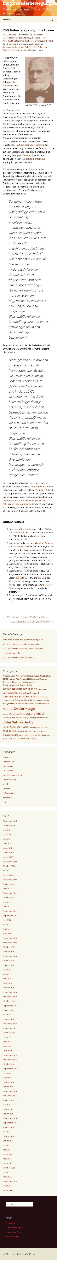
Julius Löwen (16, 50)
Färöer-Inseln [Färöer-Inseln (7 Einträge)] (8, 709)
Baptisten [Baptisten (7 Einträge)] (48, 676)
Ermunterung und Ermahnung (29, 44)
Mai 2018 (6, 1014)
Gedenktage (8, 47)
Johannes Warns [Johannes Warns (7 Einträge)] (42, 717)
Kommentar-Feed (13, 1232)
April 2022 (7, 906)
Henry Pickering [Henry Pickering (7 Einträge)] (29, 717)
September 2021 (10, 915)
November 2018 (10, 996)
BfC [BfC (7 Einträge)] (28, 679)
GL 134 (7, 123)
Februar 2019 (8, 987)
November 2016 (10, 1059)
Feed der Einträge (14, 1227)
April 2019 (7, 978)
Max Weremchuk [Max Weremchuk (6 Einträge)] (40, 727)
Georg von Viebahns (22, 155)
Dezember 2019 (10, 956)
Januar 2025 (8, 857)
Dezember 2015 (10, 1091)
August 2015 (8, 1100)
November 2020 (10, 942)
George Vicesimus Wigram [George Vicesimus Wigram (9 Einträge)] (15, 714)
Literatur (26, 37)
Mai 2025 (6, 839)
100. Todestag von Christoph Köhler (32, 621)
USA (4, 802)
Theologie (35, 37)
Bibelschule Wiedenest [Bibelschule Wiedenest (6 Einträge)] (38, 679)
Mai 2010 (6, 1185)
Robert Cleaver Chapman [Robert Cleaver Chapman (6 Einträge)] (27, 735)
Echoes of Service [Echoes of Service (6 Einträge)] (42, 700)
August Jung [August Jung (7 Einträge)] (39, 676)
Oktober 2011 (9, 1167)
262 (39, 577)
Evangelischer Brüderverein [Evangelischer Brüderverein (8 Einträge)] (15, 703)
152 (24, 567)
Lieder (25, 50)
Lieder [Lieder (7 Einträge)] (31, 727)
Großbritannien (9, 779)
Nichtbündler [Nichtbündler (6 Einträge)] (27, 731)
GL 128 (15, 120)
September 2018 (10, 1005)
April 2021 (7, 929)
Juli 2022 (6, 902)
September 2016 (10, 1068)
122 (15, 567)
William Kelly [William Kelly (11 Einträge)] (29, 738)
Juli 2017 (6, 1037)
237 (26, 577)
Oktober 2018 (9, 1001)
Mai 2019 (6, 974)
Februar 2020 (8, 951)
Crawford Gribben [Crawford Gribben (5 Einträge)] (9, 700)
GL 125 (27, 116)
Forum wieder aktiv (11, 653)
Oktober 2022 (9, 897)
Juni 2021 (7, 920)
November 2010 (10, 1181)
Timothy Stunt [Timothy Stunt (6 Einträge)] (16, 739)
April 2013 (7, 1149)
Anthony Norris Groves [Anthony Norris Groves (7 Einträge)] (25, 676)
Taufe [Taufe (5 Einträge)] (48, 735)
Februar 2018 (8, 1019)
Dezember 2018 (10, 992)
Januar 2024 (8, 875)
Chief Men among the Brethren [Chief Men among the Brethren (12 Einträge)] (19, 696)
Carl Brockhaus (9, 44)
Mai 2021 (6, 924)
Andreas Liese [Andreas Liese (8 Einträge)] (9, 676)
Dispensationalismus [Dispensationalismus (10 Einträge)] (25, 700)
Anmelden (10, 1223)
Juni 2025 (7, 834)
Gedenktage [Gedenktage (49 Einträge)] (24, 708)
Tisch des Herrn (36, 50)
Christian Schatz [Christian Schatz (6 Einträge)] (42, 697)
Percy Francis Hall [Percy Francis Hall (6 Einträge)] (39, 731)
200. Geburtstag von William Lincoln (18, 657)
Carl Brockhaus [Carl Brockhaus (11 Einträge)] (10, 692)
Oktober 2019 (9, 960)
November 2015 (10, 1095)
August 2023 (8, 884)
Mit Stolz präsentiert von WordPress (19, 1254)
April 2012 (7, 1158)
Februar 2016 (8, 1082)
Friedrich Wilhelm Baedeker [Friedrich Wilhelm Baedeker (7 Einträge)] (38, 703)
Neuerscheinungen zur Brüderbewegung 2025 (23, 639)
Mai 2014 (6, 1131)
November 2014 (10, 1118)
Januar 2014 (8, 1140)
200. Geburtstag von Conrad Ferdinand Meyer (23, 648)
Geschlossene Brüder (12, 37)
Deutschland (26, 34)
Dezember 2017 (10, 1023)
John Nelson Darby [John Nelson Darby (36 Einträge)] (18, 722)
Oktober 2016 (9, 1064)
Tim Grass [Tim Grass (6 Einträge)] (7, 739)
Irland (5, 784)
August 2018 (8, 1010)
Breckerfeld (47, 41)
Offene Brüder (9, 793)
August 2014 (8, 1127)
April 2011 (7, 1176)
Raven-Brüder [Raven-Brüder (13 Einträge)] (10, 735)
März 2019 (7, 983)
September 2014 (10, 1122)
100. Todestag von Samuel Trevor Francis (21, 644)
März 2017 (7, 1046)
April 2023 (7, 888)
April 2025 (7, 843)
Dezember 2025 (10, 821)
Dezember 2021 (10, 911)
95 (51, 563)
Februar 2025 (8, 852)
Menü (6, 19)
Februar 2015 (8, 1109)
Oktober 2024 (9, 866)
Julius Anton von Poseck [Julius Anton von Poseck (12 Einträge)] (16, 727)
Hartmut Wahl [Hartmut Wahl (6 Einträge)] (8, 718)
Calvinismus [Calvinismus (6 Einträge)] (42, 689)
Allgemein (7, 757)
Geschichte (38, 34)
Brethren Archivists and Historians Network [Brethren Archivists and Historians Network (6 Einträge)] (19, 682)
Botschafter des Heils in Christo (27, 41)
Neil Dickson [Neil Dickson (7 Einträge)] (17, 731)
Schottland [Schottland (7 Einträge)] (42, 735)
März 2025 (7, 848)
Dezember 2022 (10, 893)
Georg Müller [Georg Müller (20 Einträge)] (35, 714)
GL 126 (37, 127)
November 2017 (10, 1028)
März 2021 (7, 933)
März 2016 (7, 1077)
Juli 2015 (6, 1104)
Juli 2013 (6, 1145)
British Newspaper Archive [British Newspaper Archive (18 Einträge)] (20, 689)
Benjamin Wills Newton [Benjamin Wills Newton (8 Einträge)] (17, 679)
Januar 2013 (8, 1154)
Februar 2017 (8, 1050)
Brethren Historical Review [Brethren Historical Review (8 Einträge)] (14, 685)
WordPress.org (12, 1236)
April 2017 (7, 1041)
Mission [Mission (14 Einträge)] (7, 730)
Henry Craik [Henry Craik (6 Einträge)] (18, 718)
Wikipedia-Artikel (44, 489)
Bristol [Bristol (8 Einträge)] (29, 685)
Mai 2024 (6, 870)
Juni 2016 (7, 1073)
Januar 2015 (8, 1113)
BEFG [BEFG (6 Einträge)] (5, 679)
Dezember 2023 (10, 879)
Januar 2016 (8, 1086)
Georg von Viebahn (23, 47)
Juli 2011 (6, 1172)
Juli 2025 (6, 830)
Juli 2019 (6, 969)
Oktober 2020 (9, 947)
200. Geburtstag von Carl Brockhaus (25, 617)
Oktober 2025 (9, 825)
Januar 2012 (8, 1163)
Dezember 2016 (10, 1055)
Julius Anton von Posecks (29, 144)
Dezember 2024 (10, 861)
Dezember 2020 (10, 938)
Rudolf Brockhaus (36, 158)
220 (17, 577)
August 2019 (8, 965)
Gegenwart (8, 766)
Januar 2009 (8, 1190)
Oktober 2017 (9, 1032)
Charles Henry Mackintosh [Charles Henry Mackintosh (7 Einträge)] (29, 693)
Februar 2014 (8, 1136)
